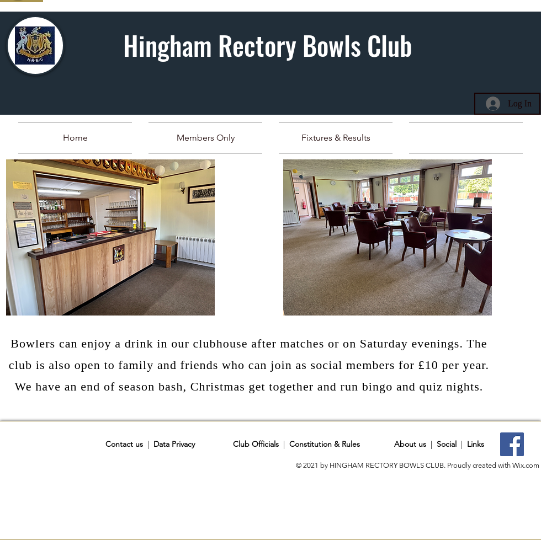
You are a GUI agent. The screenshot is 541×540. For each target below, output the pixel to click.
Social (447, 444)
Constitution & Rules (324, 444)
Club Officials (256, 444)
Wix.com (525, 465)
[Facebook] (512, 444)
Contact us (125, 444)
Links (475, 444)
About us (410, 444)
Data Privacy (174, 444)
